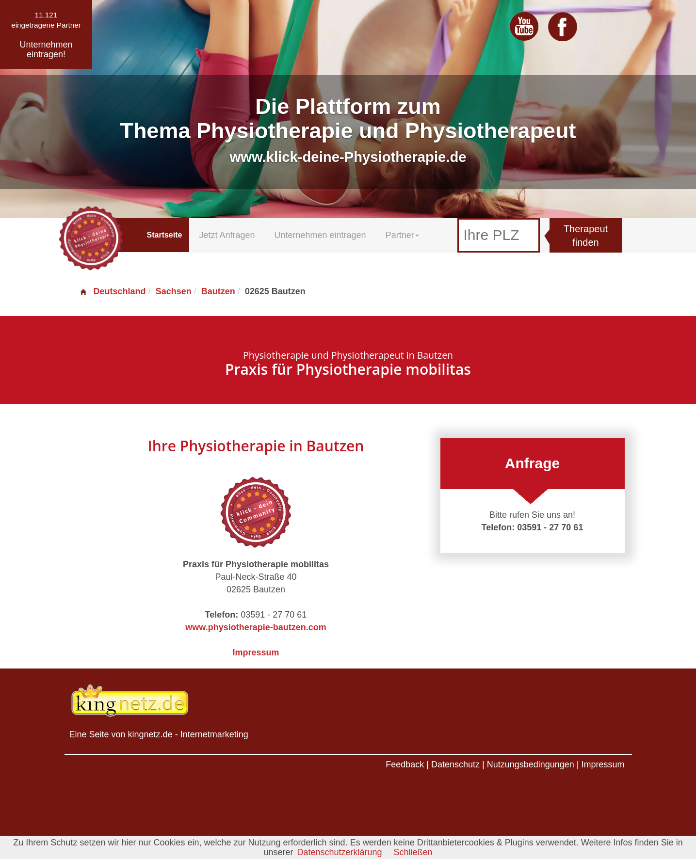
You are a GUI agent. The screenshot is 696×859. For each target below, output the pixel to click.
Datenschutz (455, 764)
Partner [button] (402, 235)
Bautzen (218, 291)
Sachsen (174, 291)
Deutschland (112, 291)
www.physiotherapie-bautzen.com (255, 627)
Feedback (405, 764)
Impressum (255, 652)
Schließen (413, 852)
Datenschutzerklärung (339, 852)
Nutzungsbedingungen (530, 764)
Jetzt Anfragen (227, 235)
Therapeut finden (586, 235)
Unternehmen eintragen (320, 235)
